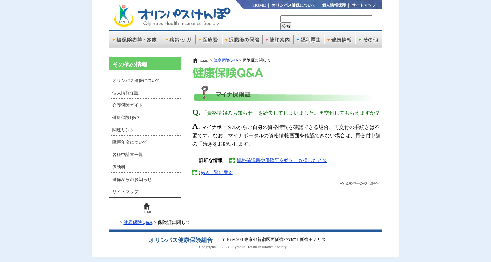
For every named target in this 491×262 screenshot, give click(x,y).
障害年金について (129, 142)
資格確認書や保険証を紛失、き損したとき (282, 160)
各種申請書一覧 (127, 154)
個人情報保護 (334, 5)
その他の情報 (129, 64)
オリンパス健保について (294, 5)
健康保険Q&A (126, 117)
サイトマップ (364, 5)
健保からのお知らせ (132, 179)
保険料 (118, 167)
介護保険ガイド (127, 105)
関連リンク (123, 129)
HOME (259, 5)
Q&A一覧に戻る (215, 172)
